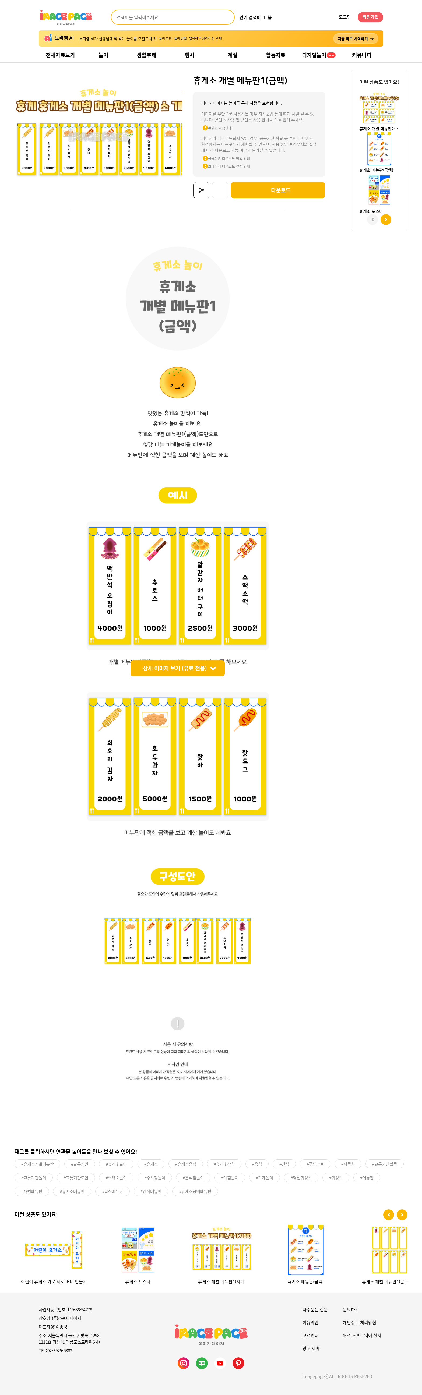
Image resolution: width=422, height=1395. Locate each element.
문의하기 (351, 1309)
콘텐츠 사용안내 (217, 127)
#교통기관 (79, 1163)
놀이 (103, 55)
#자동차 (348, 1163)
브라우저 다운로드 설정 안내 (226, 166)
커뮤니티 (361, 55)
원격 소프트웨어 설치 (362, 1335)
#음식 (257, 1163)
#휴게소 (151, 1163)
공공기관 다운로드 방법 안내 (226, 158)
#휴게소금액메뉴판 (195, 1191)
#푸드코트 (315, 1163)
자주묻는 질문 (315, 1309)
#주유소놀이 (116, 1177)
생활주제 (146, 55)
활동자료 (275, 55)
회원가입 (371, 17)
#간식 (284, 1163)
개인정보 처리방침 (359, 1322)
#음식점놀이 (193, 1177)
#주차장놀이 (154, 1177)
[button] (388, 1214)
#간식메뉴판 (150, 1191)
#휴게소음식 (185, 1163)
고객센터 (311, 1335)
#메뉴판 (367, 1177)
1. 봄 (267, 17)
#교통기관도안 (76, 1177)
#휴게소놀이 (116, 1163)
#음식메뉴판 (112, 1191)
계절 (232, 55)
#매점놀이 (229, 1177)
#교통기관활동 (384, 1163)
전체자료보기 (60, 55)
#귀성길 (336, 1177)
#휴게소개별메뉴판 (37, 1163)
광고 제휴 (311, 1347)
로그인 (345, 17)
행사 (189, 55)
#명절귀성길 (301, 1177)
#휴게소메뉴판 (72, 1191)
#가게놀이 (264, 1177)
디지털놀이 (319, 55)
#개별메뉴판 (31, 1191)
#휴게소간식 (224, 1163)
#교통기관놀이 (33, 1177)
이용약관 (311, 1322)
